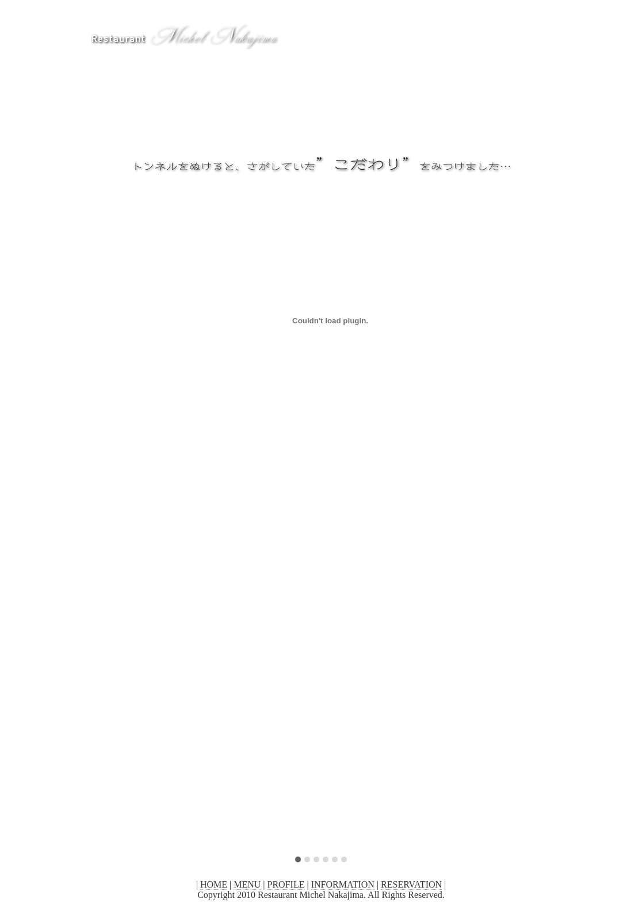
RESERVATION (411, 884)
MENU (247, 884)
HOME (213, 884)
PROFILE (286, 884)
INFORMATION (343, 884)
